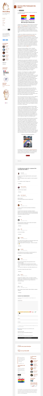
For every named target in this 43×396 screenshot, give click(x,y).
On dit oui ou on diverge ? (35, 371)
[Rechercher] (9, 29)
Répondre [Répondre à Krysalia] (19, 255)
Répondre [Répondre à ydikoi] (19, 271)
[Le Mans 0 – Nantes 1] (31, 368)
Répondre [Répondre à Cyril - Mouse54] (19, 201)
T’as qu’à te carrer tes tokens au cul (35, 365)
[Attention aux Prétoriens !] (31, 361)
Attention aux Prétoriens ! (35, 361)
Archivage (6, 23)
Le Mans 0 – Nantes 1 (35, 368)
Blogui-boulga (21, 10)
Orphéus (19, 26)
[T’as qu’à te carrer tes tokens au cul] (31, 365)
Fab (21, 219)
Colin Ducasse (25, 25)
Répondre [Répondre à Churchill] (19, 183)
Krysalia (22, 237)
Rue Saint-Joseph (7, 46)
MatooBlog (6, 11)
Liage (6, 25)
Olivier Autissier (23, 186)
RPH (21, 229)
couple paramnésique (32, 149)
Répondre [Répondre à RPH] (19, 234)
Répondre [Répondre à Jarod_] (19, 292)
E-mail (19, 318)
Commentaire (20, 300)
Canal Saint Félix (7, 49)
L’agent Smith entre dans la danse (35, 375)
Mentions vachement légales (6, 85)
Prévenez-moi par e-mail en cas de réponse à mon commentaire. (26, 329)
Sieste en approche (7, 59)
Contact (3, 86)
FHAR (27, 46)
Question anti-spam (21, 331)
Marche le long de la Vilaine (7, 56)
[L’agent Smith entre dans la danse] (31, 375)
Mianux (22, 274)
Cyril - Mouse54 (23, 195)
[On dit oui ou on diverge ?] (31, 372)
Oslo (21, 204)
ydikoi (22, 258)
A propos (6, 21)
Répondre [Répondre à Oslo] (19, 216)
